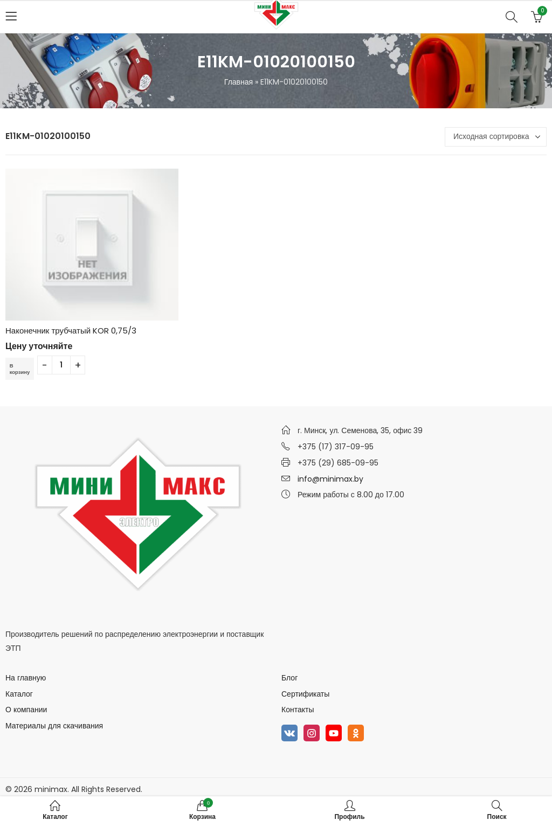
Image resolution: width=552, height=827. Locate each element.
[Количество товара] (65, 365)
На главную (25, 677)
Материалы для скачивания (54, 725)
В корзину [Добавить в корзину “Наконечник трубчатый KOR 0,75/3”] (21, 368)
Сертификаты (305, 694)
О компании (26, 709)
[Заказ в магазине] (496, 137)
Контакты (297, 709)
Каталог (19, 694)
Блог (289, 677)
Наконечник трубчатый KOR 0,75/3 (70, 330)
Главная (238, 82)
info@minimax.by (330, 479)
